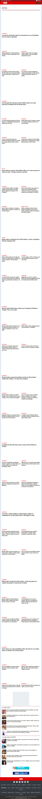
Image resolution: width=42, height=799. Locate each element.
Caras (9, 787)
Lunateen (34, 784)
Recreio (39, 787)
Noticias (8, 784)
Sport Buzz (34, 787)
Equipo (28, 792)
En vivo (38, 2)
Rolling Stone (28, 787)
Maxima (21, 789)
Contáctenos (17, 792)
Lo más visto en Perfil (9, 737)
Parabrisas (29, 784)
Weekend (24, 784)
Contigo (12, 787)
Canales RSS (4, 792)
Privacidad (23, 792)
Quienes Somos (11, 792)
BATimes (39, 784)
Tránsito (21, 794)
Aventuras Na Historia (19, 787)
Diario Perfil (3, 784)
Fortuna (19, 784)
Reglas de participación (35, 792)
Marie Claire (14, 784)
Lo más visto (6, 708)
